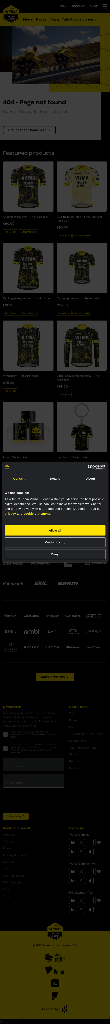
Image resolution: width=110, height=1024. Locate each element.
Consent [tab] (19, 478)
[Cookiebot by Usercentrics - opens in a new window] (87, 467)
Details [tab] (55, 478)
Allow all (55, 530)
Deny (55, 554)
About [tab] (90, 478)
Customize (55, 542)
